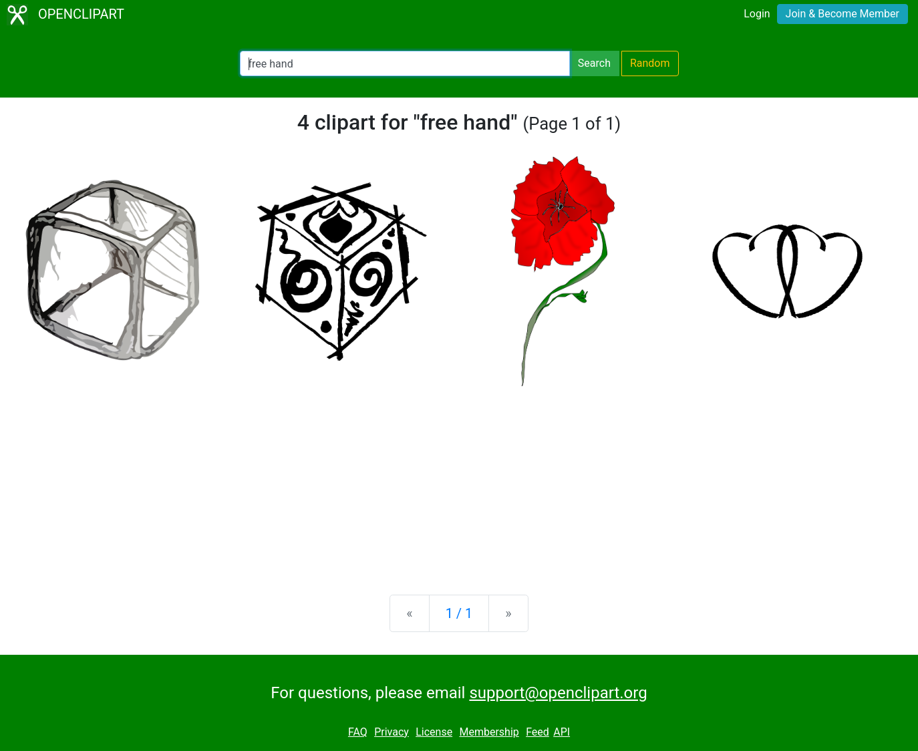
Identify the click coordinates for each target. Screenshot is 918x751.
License (434, 732)
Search (594, 63)
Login (757, 13)
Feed (537, 732)
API (561, 732)
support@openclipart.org (558, 693)
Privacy (391, 732)
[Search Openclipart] (405, 63)
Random (650, 63)
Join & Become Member (842, 13)
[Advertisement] (459, 479)
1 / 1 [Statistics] (459, 613)
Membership (488, 732)
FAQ (357, 732)
